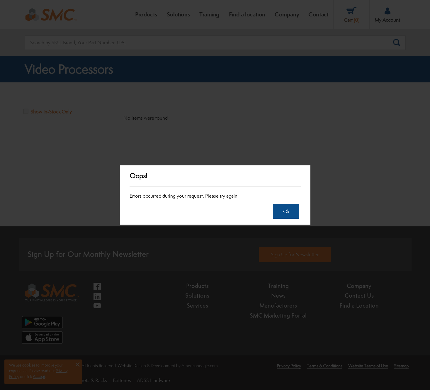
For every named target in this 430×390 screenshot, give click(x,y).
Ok (285, 211)
